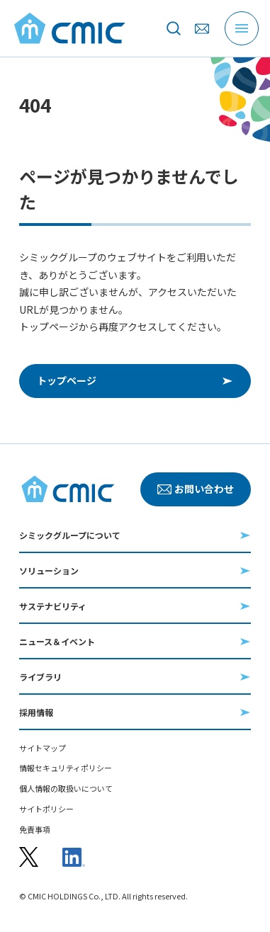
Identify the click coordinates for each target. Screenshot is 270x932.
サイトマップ (42, 748)
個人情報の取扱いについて (66, 788)
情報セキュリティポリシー (65, 768)
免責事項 (34, 829)
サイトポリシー (46, 809)
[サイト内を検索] (173, 28)
